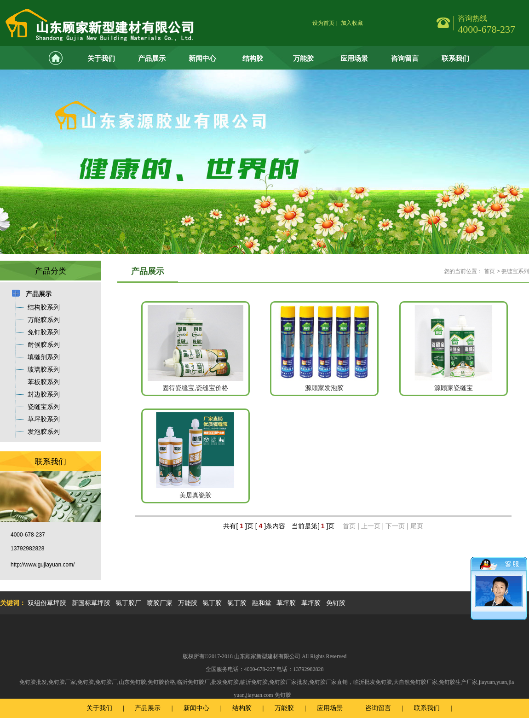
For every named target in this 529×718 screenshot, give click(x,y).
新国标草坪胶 (91, 603)
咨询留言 (405, 58)
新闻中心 (202, 58)
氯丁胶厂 (128, 603)
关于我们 (101, 58)
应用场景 (354, 58)
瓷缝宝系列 (515, 271)
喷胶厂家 (159, 603)
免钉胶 (335, 603)
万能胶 (303, 58)
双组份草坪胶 (47, 603)
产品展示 (152, 58)
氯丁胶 (212, 603)
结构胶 (252, 58)
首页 (489, 271)
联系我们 (455, 58)
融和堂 (261, 603)
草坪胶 (286, 603)
